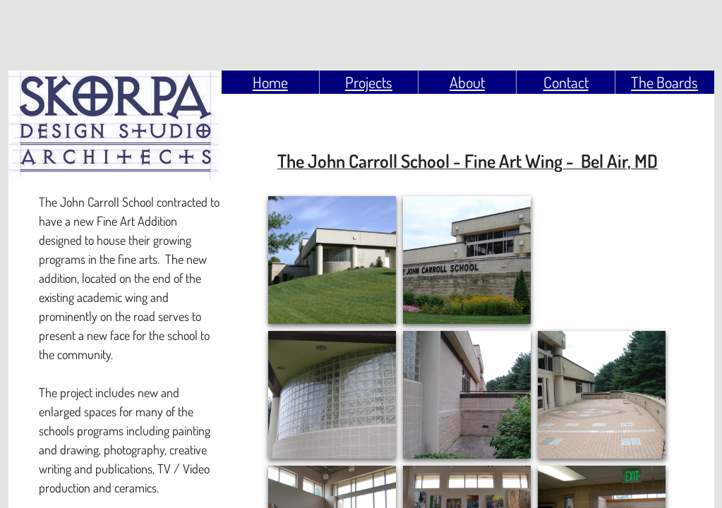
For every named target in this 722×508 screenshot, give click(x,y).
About (467, 82)
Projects (368, 82)
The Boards (664, 82)
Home (270, 82)
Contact (566, 82)
